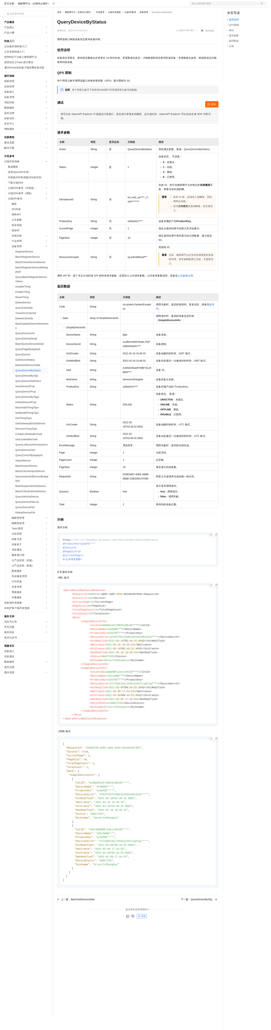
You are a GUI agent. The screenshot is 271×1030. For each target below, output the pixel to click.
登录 (261, 5)
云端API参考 (130, 23)
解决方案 (57, 5)
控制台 (239, 5)
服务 (104, 5)
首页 (59, 23)
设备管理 (144, 23)
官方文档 (9, 14)
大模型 (36, 5)
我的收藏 (209, 42)
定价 (76, 5)
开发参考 (100, 23)
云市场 (86, 5)
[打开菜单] (5, 5)
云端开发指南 (114, 23)
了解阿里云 (116, 5)
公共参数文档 (185, 287)
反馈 (142, 941)
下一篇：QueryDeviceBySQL (199, 924)
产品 (45, 5)
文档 (223, 5)
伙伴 (95, 5)
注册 (248, 5)
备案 (231, 5)
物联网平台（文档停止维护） (34, 14)
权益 (67, 5)
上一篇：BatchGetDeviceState (76, 924)
